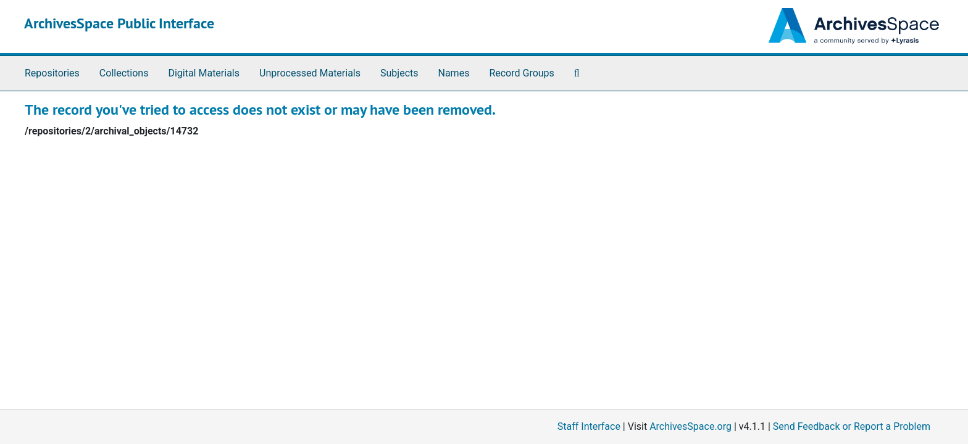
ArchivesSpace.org (690, 426)
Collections (124, 73)
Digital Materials (204, 73)
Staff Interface (588, 426)
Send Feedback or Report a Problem (851, 426)
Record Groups (521, 73)
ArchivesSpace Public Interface (119, 23)
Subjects (399, 73)
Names (454, 73)
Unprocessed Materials (310, 73)
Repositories (52, 73)
